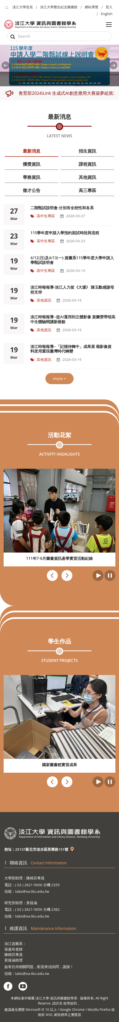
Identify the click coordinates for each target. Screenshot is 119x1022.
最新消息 (31, 151)
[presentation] (52, 576)
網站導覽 (91, 7)
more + (59, 378)
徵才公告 (31, 190)
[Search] (59, 36)
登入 (109, 7)
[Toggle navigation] (108, 24)
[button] (5, 65)
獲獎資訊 (31, 164)
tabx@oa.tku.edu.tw (32, 891)
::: (6, 7)
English (106, 13)
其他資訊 (87, 177)
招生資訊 (87, 151)
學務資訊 (31, 177)
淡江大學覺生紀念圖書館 (58, 7)
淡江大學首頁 (22, 7)
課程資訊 (87, 164)
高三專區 (87, 190)
